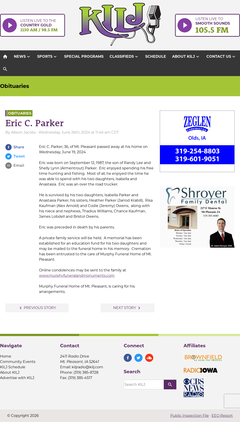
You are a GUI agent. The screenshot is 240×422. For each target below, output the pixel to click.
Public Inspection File (189, 415)
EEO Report (222, 415)
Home (5, 356)
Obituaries (14, 86)
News (22, 56)
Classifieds (124, 56)
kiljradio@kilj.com (87, 367)
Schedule (155, 56)
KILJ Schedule (12, 367)
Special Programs (84, 56)
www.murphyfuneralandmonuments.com (77, 275)
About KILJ (186, 56)
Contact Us (221, 56)
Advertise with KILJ (17, 378)
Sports (47, 56)
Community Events (17, 362)
